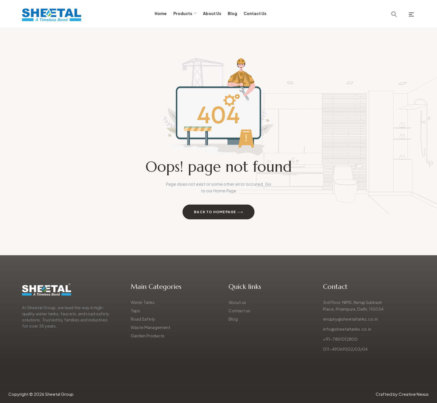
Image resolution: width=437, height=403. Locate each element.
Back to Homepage (218, 212)
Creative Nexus (414, 394)
